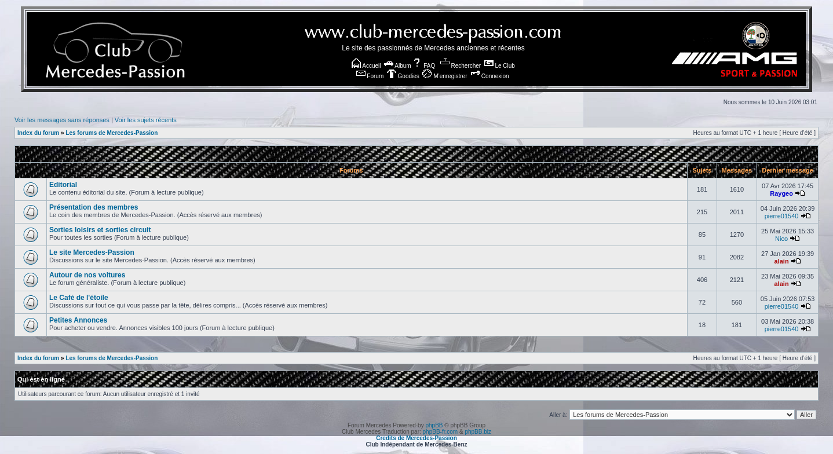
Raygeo (781, 193)
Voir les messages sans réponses (61, 119)
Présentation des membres (93, 207)
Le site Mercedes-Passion (91, 252)
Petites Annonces (78, 320)
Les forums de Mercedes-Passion (111, 133)
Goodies (403, 76)
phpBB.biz (478, 432)
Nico (781, 238)
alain (781, 261)
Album (397, 66)
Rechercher (460, 66)
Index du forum (38, 133)
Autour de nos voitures (87, 275)
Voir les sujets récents (146, 119)
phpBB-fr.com (440, 432)
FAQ (423, 66)
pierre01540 (782, 216)
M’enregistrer (444, 76)
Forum (370, 76)
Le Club (499, 66)
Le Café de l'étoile (78, 298)
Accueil (366, 66)
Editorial (63, 185)
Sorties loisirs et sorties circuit (100, 230)
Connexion (489, 76)
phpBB (434, 425)
